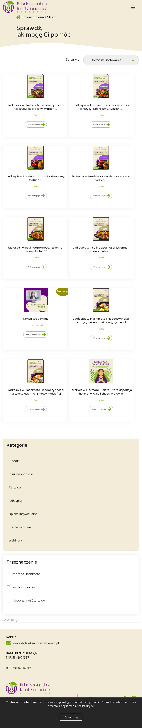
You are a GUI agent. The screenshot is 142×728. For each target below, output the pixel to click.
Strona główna (32, 17)
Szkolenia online (20, 527)
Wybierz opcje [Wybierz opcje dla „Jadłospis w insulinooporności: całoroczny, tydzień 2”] (99, 196)
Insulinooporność (21, 474)
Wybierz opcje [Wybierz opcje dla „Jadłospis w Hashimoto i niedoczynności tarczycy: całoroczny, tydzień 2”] (99, 124)
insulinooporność (24, 587)
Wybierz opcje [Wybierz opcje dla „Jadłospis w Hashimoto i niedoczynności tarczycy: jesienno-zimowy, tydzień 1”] (99, 338)
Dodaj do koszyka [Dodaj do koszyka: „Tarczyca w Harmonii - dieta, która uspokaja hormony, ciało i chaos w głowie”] (99, 409)
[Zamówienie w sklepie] (111, 60)
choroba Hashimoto (26, 574)
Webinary (15, 540)
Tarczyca (15, 487)
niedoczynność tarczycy (28, 600)
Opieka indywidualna (23, 514)
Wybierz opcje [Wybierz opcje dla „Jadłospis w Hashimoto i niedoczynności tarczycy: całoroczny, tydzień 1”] (34, 124)
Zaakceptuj (71, 717)
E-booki (14, 461)
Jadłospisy (16, 501)
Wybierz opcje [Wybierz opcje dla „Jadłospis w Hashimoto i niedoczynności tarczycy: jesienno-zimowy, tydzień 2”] (34, 409)
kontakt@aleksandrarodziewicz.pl (35, 643)
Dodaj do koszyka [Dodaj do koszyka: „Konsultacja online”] (33, 334)
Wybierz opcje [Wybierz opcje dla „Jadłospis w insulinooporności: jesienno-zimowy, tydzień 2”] (99, 267)
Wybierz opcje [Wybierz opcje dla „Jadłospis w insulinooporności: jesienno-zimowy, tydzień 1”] (34, 267)
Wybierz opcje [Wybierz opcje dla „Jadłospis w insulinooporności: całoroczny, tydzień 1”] (34, 196)
